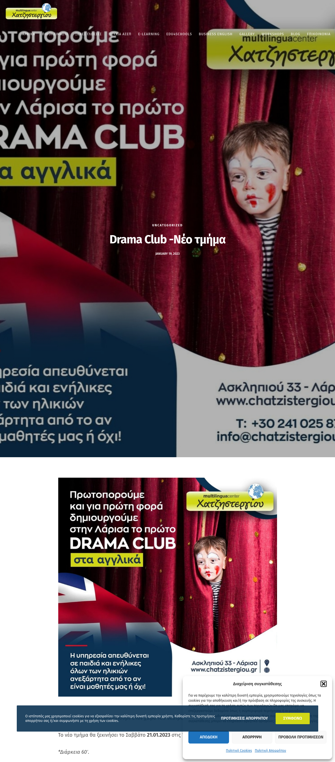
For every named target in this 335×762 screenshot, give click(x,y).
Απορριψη (251, 737)
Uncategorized (167, 225)
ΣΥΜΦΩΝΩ (292, 718)
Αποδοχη (208, 737)
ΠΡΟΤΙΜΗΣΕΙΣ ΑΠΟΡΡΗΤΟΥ (244, 718)
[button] (323, 684)
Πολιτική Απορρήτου (270, 751)
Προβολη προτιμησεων (300, 737)
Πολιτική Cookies (239, 751)
